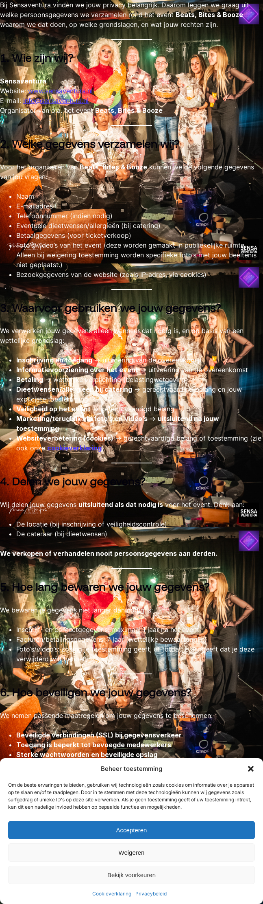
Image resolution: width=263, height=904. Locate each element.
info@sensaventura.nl (56, 101)
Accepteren (131, 830)
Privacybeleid (151, 894)
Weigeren (132, 852)
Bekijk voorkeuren (131, 874)
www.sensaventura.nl (60, 91)
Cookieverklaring (111, 894)
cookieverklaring (74, 448)
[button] (251, 769)
